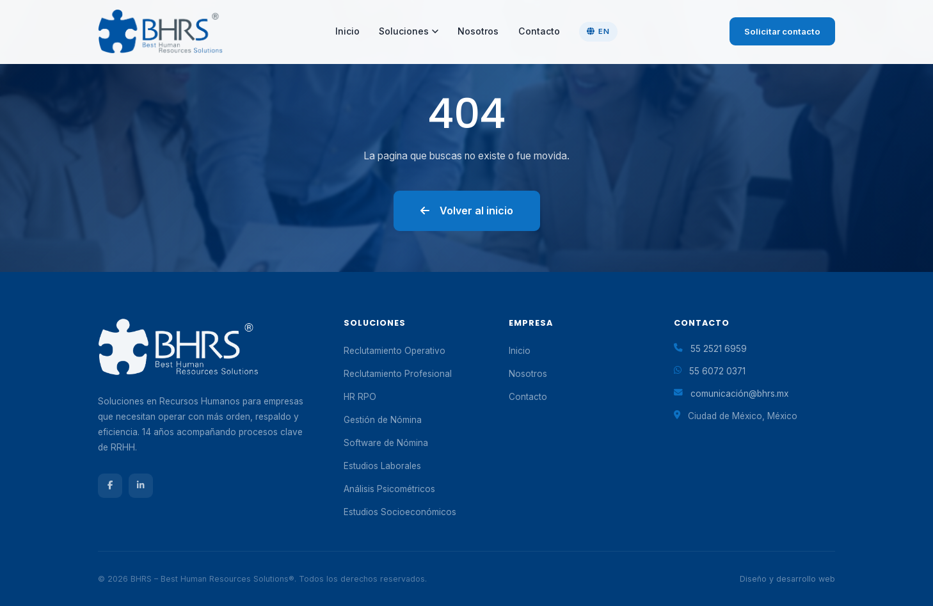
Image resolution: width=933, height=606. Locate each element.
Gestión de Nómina (383, 420)
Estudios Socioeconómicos (400, 512)
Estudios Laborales (382, 466)
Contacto (539, 31)
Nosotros (478, 31)
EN (598, 31)
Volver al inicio (466, 210)
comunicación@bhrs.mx (739, 393)
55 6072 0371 (717, 371)
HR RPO (360, 397)
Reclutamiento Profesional (398, 374)
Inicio (347, 31)
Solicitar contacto (782, 31)
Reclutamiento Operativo (394, 351)
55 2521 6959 (718, 349)
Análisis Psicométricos (389, 489)
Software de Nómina (386, 443)
